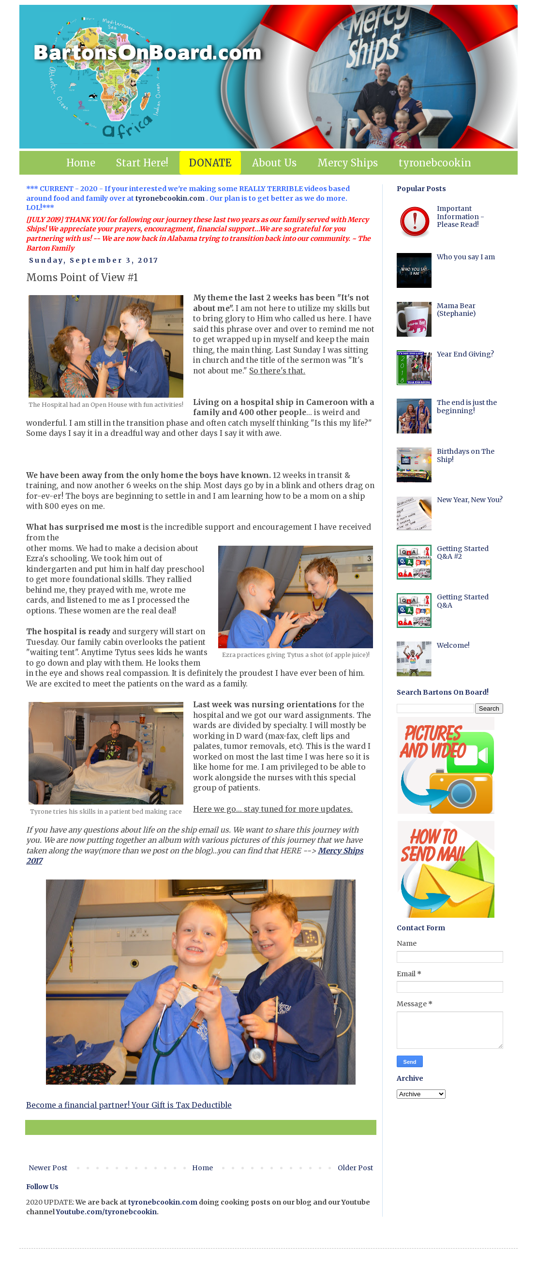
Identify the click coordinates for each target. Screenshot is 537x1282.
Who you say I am (466, 257)
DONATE (210, 163)
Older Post (355, 1167)
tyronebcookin (435, 163)
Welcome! (453, 645)
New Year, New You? (470, 499)
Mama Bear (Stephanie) (456, 309)
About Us (274, 163)
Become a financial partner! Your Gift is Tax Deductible (129, 1105)
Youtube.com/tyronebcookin (106, 1211)
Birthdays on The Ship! (465, 455)
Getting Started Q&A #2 (463, 552)
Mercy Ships (347, 163)
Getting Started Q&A (463, 601)
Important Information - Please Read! (460, 216)
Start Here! (142, 163)
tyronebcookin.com (170, 198)
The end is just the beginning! (467, 406)
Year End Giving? (465, 354)
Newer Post (48, 1167)
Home (80, 163)
